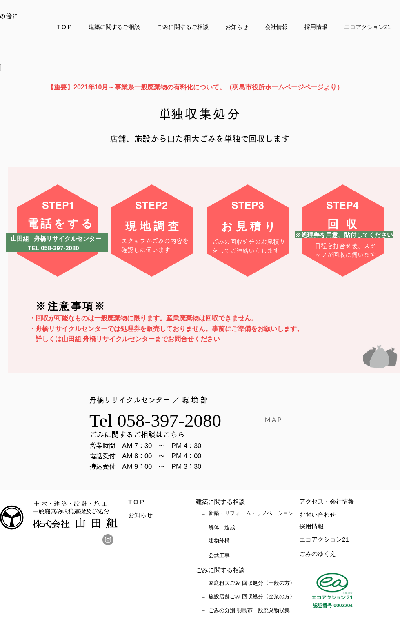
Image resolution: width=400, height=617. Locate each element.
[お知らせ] (147, 515)
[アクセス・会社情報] (343, 501)
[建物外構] (251, 540)
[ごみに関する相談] (235, 570)
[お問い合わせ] (333, 514)
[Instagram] (107, 539)
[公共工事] (251, 555)
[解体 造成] (251, 527)
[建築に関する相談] (235, 501)
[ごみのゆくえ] (333, 553)
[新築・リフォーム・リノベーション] (251, 513)
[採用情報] (333, 526)
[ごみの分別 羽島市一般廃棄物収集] (252, 610)
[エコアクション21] (333, 539)
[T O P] (140, 501)
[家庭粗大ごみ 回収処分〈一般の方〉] (252, 583)
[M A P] (273, 420)
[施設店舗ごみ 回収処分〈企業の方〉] (252, 596)
